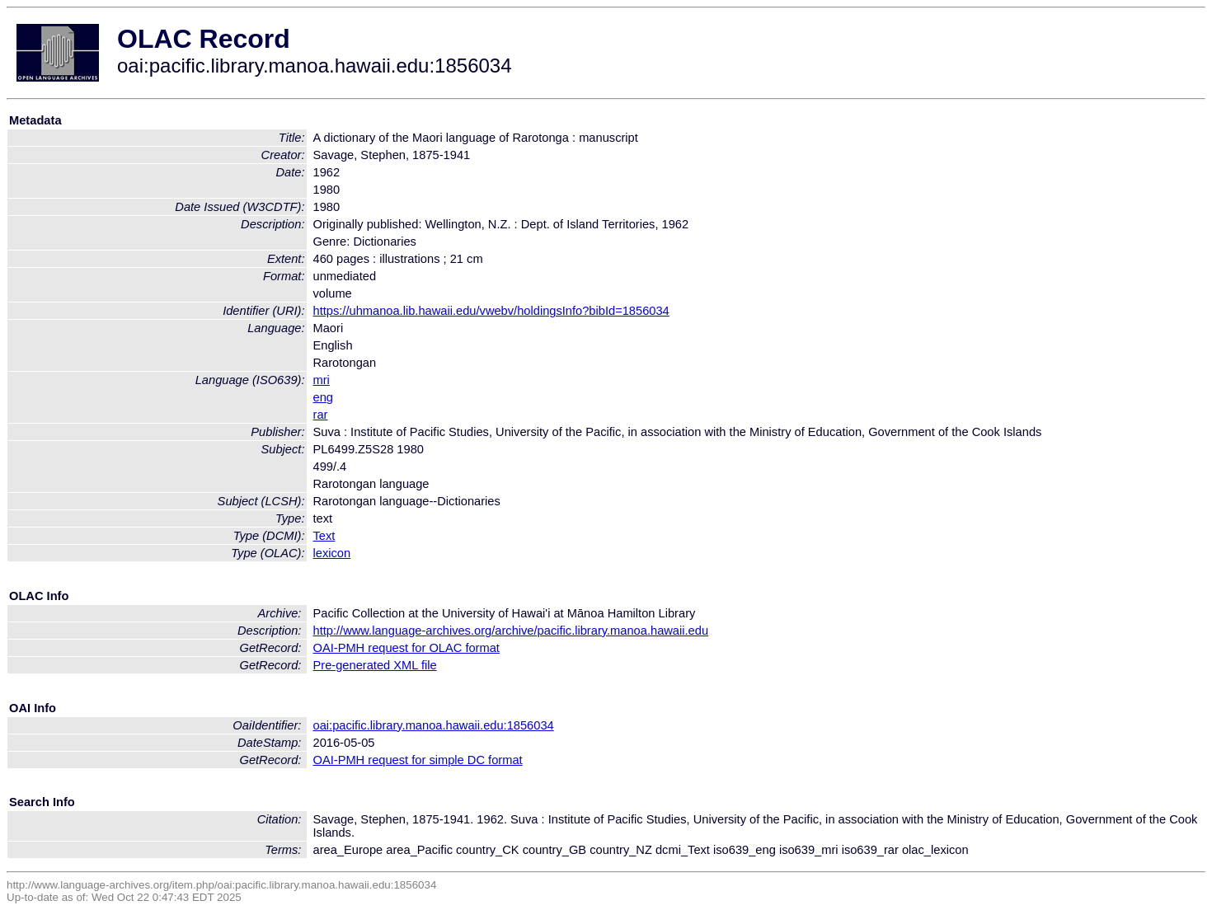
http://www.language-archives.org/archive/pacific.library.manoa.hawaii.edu (511, 630)
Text (324, 535)
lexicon (332, 553)
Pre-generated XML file (375, 665)
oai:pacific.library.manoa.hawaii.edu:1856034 (433, 725)
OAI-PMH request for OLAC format (406, 647)
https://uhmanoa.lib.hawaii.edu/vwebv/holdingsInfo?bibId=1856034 (491, 310)
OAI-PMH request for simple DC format (418, 760)
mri (321, 380)
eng (323, 397)
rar (320, 414)
